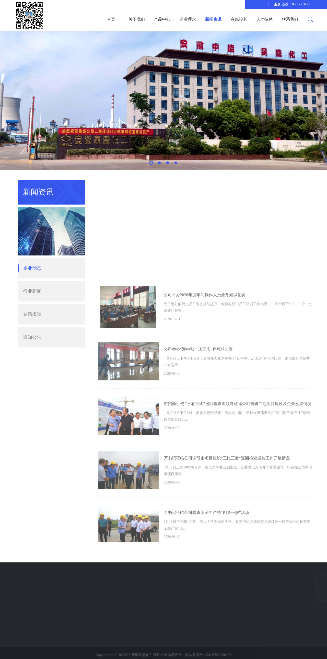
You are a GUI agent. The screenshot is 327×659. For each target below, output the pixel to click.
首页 (111, 19)
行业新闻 (32, 281)
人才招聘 (264, 19)
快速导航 (32, 575)
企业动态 (32, 258)
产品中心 (162, 19)
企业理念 (188, 19)
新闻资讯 (213, 19)
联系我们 (290, 19)
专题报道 (32, 304)
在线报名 (239, 19)
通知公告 (32, 327)
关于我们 (137, 19)
